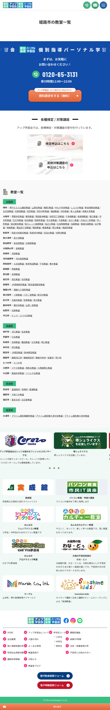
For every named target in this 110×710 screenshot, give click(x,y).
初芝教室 (31, 211)
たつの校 (18, 362)
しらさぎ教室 (77, 207)
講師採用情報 (13, 659)
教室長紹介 (33, 652)
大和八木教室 (18, 394)
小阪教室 (18, 294)
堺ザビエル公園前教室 (20, 207)
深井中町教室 (43, 211)
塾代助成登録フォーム (52, 675)
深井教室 (65, 211)
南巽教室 (11, 227)
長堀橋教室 (83, 216)
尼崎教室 (16, 342)
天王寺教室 (18, 220)
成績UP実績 (75, 639)
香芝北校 (16, 399)
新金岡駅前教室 (92, 207)
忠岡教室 (16, 274)
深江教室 (16, 331)
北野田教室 (20, 211)
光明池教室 (61, 232)
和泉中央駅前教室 (20, 232)
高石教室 (16, 279)
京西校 (25, 389)
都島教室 (46, 227)
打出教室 (16, 336)
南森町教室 (67, 227)
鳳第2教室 (48, 207)
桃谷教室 (29, 220)
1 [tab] (50, 468)
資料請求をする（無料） (55, 96)
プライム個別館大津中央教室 (49, 415)
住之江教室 (50, 223)
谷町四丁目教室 (57, 216)
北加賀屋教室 (63, 223)
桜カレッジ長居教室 (34, 223)
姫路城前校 (29, 357)
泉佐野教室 (19, 243)
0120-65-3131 (55, 74)
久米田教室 (19, 263)
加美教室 (75, 223)
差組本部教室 (18, 373)
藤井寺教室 (19, 305)
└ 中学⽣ (57, 641)
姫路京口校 (17, 357)
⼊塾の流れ (33, 639)
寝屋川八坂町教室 (22, 289)
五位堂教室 (27, 399)
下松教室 (44, 263)
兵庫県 (9, 326)
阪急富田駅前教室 (36, 284)
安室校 (50, 357)
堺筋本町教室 (18, 216)
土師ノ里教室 (32, 305)
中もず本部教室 (62, 207)
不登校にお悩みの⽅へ (80, 652)
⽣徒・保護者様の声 (79, 645)
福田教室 (55, 211)
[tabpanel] (27, 448)
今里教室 (63, 220)
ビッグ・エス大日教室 (22, 315)
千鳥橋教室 (71, 216)
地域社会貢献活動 (15, 652)
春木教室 (54, 263)
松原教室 (16, 310)
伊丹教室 (16, 347)
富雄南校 (16, 389)
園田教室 (26, 342)
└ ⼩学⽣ (57, 636)
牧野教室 (28, 300)
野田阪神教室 (42, 216)
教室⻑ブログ (34, 665)
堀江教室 (94, 216)
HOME (10, 632)
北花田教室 (8, 211)
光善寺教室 (17, 300)
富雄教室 (33, 389)
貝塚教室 (16, 253)
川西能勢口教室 (45, 367)
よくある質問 (34, 645)
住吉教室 (26, 331)
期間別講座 (75, 632)
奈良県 (9, 383)
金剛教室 (20, 248)
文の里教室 (52, 220)
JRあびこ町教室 (87, 220)
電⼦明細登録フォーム (52, 685)
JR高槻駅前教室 (19, 284)
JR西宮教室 (17, 352)
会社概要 (11, 639)
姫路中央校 (41, 357)
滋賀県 (9, 410)
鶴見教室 (30, 216)
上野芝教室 (37, 207)
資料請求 (57, 706)
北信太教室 (49, 232)
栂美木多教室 (88, 211)
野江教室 (56, 227)
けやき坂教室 (18, 367)
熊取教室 (16, 268)
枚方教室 (37, 300)
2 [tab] (55, 468)
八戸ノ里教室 (30, 294)
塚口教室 (45, 342)
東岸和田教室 (32, 263)
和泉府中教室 (36, 232)
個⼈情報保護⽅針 (15, 645)
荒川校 (58, 357)
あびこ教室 (73, 220)
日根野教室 (31, 243)
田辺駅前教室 (17, 223)
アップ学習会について (38, 632)
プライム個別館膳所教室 (23, 415)
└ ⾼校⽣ (57, 645)
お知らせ (32, 659)
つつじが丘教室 (33, 373)
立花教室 (35, 342)
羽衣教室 (26, 279)
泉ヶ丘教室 (75, 211)
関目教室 (37, 227)
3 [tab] (59, 468)
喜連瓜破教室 (87, 223)
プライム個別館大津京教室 (76, 415)
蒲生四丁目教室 (24, 227)
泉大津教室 (19, 237)
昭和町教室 (40, 220)
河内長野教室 (22, 258)
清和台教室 (31, 367)
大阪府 (9, 201)
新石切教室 (43, 294)
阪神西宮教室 (30, 352)
